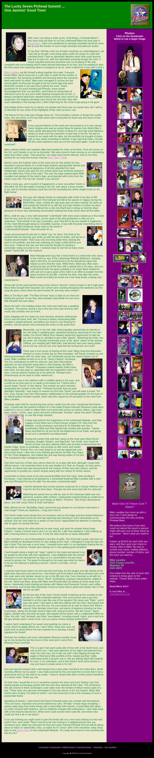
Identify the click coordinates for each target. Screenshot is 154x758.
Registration (55, 747)
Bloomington (34, 43)
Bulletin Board (68, 747)
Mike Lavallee (11, 72)
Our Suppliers (111, 747)
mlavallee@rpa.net (120, 594)
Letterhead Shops (83, 747)
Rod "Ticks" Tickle (57, 157)
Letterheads (43, 747)
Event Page (23, 730)
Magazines (98, 747)
